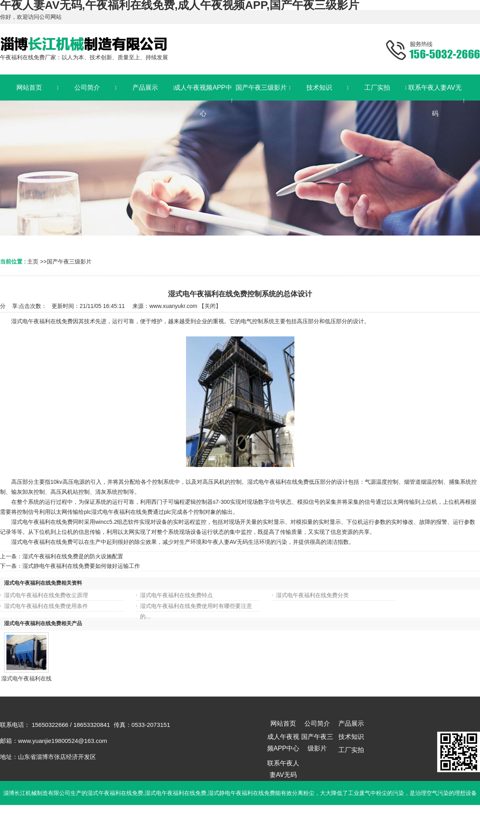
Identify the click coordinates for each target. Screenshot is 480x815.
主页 (32, 261)
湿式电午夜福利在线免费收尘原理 (46, 595)
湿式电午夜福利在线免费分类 (312, 595)
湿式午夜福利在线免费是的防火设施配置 (72, 556)
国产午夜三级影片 (69, 261)
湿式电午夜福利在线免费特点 (176, 595)
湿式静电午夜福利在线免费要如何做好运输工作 (81, 566)
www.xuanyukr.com (173, 306)
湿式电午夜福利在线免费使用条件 (46, 606)
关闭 (210, 306)
